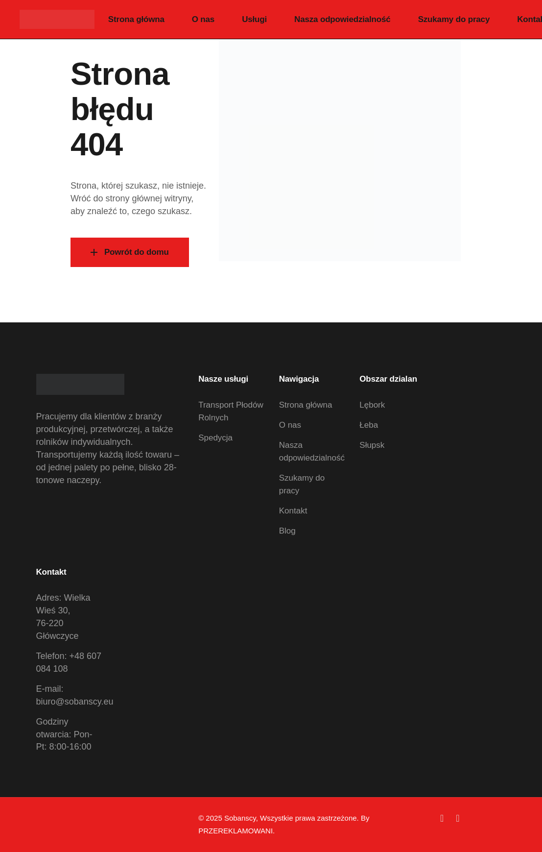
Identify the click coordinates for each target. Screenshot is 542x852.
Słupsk (371, 445)
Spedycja (215, 437)
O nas (290, 425)
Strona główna (305, 405)
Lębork (372, 405)
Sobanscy (240, 818)
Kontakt (293, 510)
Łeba (368, 425)
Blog (287, 531)
